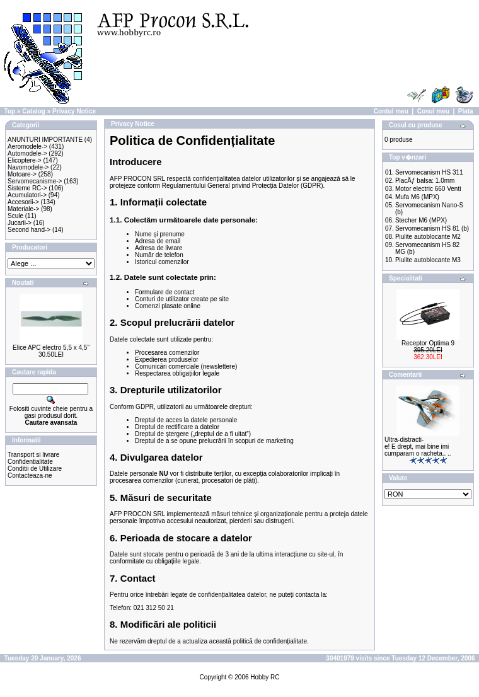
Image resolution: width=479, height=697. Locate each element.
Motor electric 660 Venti (428, 188)
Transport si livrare (33, 454)
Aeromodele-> (27, 146)
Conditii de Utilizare (35, 468)
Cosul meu (433, 111)
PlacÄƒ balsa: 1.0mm (425, 180)
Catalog (33, 111)
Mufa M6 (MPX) (417, 196)
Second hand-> (29, 229)
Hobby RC (264, 677)
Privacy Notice (74, 111)
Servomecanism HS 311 (429, 172)
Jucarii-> (20, 222)
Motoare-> (22, 174)
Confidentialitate (30, 461)
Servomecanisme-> (35, 181)
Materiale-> (23, 208)
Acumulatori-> (27, 195)
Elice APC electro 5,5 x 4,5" (51, 347)
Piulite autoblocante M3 (428, 259)
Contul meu (391, 111)
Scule (15, 215)
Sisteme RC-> (27, 188)
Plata (465, 111)
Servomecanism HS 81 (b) (432, 228)
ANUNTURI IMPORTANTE (45, 139)
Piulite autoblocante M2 (428, 236)
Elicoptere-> (25, 160)
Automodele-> (27, 153)
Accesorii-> (23, 202)
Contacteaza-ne (30, 475)
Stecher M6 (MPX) (421, 220)
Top (10, 111)
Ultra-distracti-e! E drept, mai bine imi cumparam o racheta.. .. (417, 446)
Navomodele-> (28, 167)
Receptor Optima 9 (427, 343)
